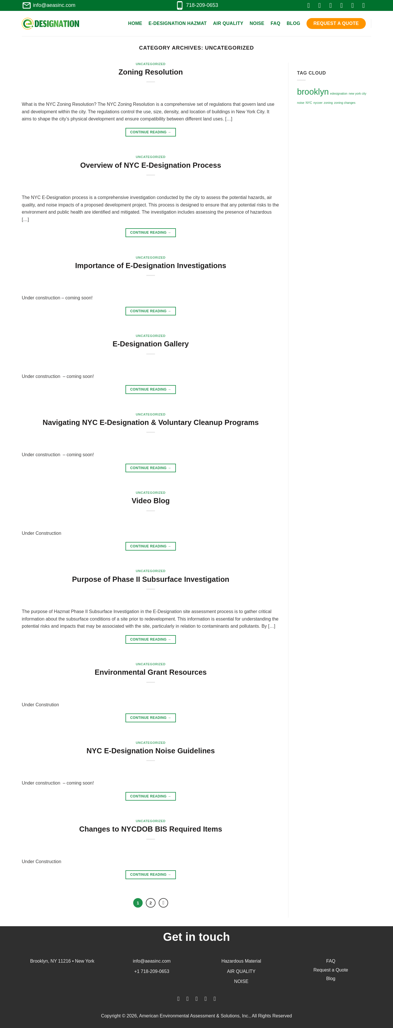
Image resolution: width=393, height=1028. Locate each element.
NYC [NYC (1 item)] (309, 102)
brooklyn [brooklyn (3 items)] (313, 91)
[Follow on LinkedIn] (354, 5)
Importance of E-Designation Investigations (150, 266)
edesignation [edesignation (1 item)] (338, 93)
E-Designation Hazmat (178, 23)
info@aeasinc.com (48, 5)
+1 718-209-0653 (151, 971)
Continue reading (150, 132)
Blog (293, 23)
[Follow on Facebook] (310, 5)
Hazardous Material (241, 961)
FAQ (275, 23)
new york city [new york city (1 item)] (357, 93)
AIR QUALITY (241, 971)
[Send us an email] (343, 5)
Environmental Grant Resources (151, 672)
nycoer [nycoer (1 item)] (318, 102)
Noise (256, 23)
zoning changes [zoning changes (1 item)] (344, 102)
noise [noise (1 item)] (300, 102)
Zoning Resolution (151, 72)
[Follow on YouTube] (365, 5)
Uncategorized (151, 64)
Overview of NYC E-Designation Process (150, 165)
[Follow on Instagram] (321, 5)
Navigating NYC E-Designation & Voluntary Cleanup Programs (151, 422)
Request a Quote (336, 23)
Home (135, 23)
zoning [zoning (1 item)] (328, 102)
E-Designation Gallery (151, 344)
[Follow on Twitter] (332, 5)
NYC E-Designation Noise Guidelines (151, 751)
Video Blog (150, 501)
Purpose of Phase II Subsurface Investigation (150, 579)
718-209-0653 (196, 5)
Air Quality (228, 23)
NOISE (241, 981)
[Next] (163, 903)
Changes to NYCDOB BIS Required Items (150, 829)
